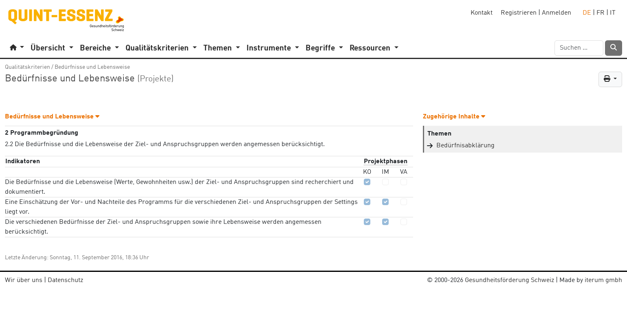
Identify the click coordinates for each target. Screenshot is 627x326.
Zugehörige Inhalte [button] (454, 117)
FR (600, 13)
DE (587, 13)
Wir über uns (23, 280)
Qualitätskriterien (27, 67)
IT (613, 13)
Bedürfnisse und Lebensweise (92, 67)
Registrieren (519, 13)
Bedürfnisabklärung (465, 145)
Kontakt (482, 13)
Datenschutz (65, 280)
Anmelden (556, 13)
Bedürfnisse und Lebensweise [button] (52, 117)
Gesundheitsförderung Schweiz (509, 280)
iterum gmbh (603, 280)
